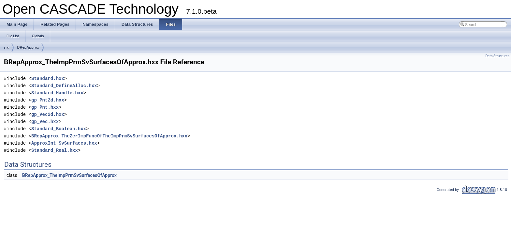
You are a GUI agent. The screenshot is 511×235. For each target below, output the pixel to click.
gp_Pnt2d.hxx (47, 100)
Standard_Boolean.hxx (58, 129)
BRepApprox (28, 47)
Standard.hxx (47, 78)
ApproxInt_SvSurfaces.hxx (64, 143)
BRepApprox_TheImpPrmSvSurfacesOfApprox (69, 175)
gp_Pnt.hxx (45, 107)
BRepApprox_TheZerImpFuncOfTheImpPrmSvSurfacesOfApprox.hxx (109, 136)
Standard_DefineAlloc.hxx (64, 86)
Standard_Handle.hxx (57, 93)
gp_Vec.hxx (45, 121)
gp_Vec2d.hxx (47, 114)
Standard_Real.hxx (54, 150)
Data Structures (497, 56)
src (6, 47)
